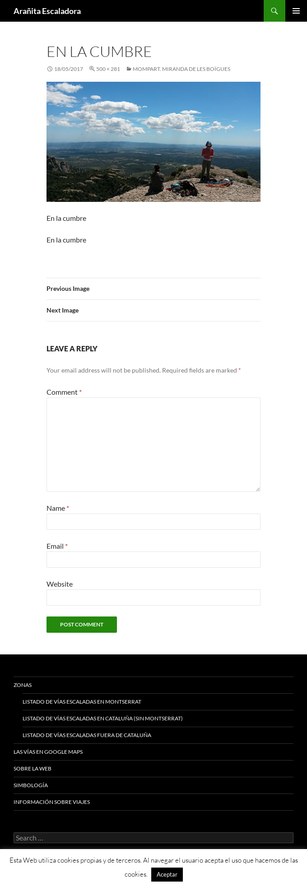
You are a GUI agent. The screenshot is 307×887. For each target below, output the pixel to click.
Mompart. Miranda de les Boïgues (181, 68)
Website (60, 583)
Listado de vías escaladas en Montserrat (82, 701)
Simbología (31, 785)
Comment (64, 391)
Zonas (23, 685)
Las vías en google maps (48, 751)
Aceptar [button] (167, 874)
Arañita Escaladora (47, 11)
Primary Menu (296, 11)
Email (57, 546)
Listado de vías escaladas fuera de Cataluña (87, 735)
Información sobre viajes (52, 801)
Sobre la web (32, 768)
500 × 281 (108, 68)
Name (58, 508)
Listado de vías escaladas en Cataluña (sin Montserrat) (103, 718)
